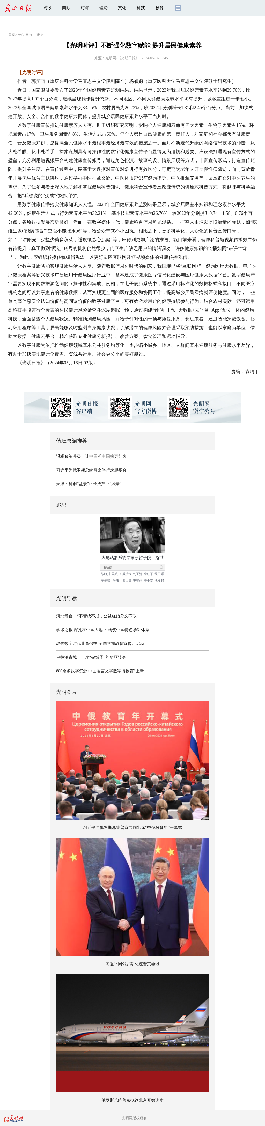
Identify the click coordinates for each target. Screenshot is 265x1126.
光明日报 (25, 35)
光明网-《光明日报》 (122, 58)
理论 (103, 7)
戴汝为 (127, 574)
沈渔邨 (159, 581)
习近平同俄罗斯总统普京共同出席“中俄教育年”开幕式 (132, 827)
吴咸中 (116, 574)
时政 (47, 7)
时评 (85, 7)
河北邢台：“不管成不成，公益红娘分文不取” (97, 616)
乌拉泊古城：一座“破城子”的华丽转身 (91, 657)
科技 (141, 7)
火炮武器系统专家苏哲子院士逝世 (132, 557)
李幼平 (148, 574)
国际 (66, 7)
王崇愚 (137, 581)
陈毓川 (105, 574)
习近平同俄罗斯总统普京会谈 (132, 964)
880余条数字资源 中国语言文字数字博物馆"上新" (100, 671)
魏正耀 (159, 574)
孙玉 (116, 581)
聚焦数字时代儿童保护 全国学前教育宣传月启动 (100, 643)
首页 (11, 35)
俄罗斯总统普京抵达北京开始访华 (132, 1100)
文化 (122, 7)
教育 (159, 7)
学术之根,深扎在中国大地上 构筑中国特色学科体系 (102, 630)
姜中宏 (148, 581)
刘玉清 (137, 574)
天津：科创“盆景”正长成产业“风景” (88, 484)
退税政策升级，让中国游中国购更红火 (91, 456)
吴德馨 (105, 581)
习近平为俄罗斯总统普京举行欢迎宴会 (91, 470)
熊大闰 (127, 581)
